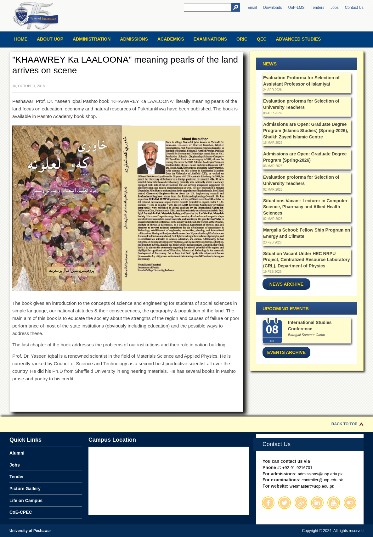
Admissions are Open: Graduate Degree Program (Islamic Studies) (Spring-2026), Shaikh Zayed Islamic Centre (305, 130)
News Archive (286, 284)
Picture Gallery (25, 488)
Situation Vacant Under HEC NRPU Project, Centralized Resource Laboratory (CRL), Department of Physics (306, 259)
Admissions (134, 39)
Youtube (333, 502)
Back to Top (344, 424)
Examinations (210, 39)
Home (20, 39)
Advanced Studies (298, 39)
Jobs (334, 7)
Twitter (284, 502)
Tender (16, 476)
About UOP (50, 39)
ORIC (241, 39)
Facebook (268, 502)
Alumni (16, 453)
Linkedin (317, 502)
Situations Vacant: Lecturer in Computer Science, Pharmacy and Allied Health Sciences (305, 206)
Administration (91, 39)
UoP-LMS (296, 7)
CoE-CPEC (20, 512)
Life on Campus (25, 500)
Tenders (318, 7)
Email (252, 7)
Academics (170, 39)
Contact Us (354, 7)
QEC (261, 39)
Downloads (272, 7)
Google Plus (301, 502)
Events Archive (286, 352)
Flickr (350, 502)
